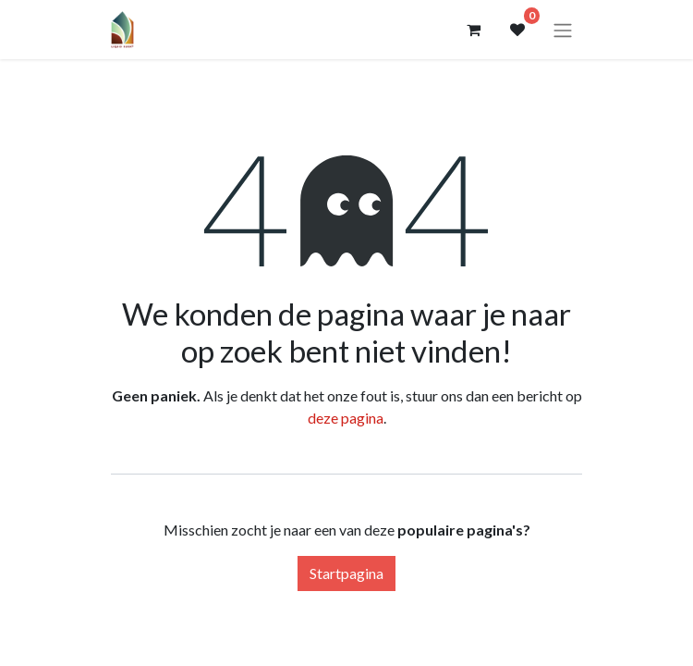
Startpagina (346, 573)
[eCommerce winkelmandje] (473, 29)
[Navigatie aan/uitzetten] (562, 29)
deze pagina (345, 417)
